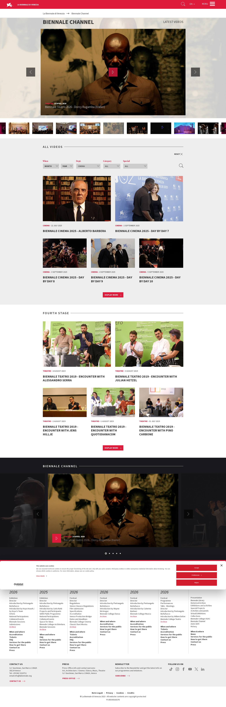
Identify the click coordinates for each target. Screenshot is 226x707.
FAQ (11, 639)
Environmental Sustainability (131, 571)
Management (61, 571)
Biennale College (168, 571)
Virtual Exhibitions (198, 613)
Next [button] (195, 72)
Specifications (76, 611)
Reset (178, 154)
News (193, 634)
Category (107, 161)
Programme (166, 600)
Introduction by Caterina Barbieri (140, 609)
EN (189, 4)
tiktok (171, 671)
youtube (190, 671)
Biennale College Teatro (171, 619)
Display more (111, 295)
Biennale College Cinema (80, 621)
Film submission (76, 608)
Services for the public (20, 642)
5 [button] (120, 553)
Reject (197, 700)
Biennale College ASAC (200, 618)
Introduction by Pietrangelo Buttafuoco (21, 604)
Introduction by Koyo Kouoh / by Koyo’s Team (21, 609)
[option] (113, 72)
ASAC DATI (195, 624)
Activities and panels (200, 610)
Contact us (182, 571)
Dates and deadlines (78, 619)
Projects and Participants (50, 611)
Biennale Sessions (17, 621)
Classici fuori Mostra (78, 624)
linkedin (203, 671)
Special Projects (198, 608)
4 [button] (117, 553)
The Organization (46, 571)
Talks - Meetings (167, 606)
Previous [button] (30, 72)
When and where (17, 631)
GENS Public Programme (50, 613)
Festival (73, 598)
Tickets (13, 637)
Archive (12, 627)
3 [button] (113, 553)
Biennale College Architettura (52, 624)
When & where (197, 631)
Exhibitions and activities (201, 605)
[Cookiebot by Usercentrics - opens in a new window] (18, 702)
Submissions (14, 624)
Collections (195, 616)
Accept (196, 685)
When (45, 161)
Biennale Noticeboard (108, 571)
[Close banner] (222, 683)
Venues (80, 571)
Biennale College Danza (110, 613)
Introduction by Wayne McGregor (109, 609)
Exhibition (13, 598)
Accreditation (16, 634)
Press (12, 650)
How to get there (17, 645)
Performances (167, 603)
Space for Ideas (46, 621)
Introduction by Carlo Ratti (51, 608)
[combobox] (51, 166)
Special (126, 161)
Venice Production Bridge (81, 616)
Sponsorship (91, 571)
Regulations (75, 603)
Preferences (197, 692)
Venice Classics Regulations (82, 606)
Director (12, 600)
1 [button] (106, 553)
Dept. (78, 161)
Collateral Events (16, 619)
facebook (184, 671)
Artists (12, 613)
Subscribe (120, 675)
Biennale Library (197, 600)
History (72, 571)
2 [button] (109, 553)
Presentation (196, 597)
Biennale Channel (198, 621)
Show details (40, 693)
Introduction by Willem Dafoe (173, 616)
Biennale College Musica (140, 613)
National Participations (19, 616)
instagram (177, 671)
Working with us (152, 571)
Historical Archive (198, 603)
